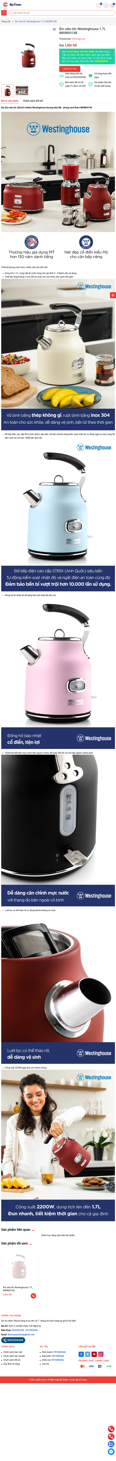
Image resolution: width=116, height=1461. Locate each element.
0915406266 (32, 1330)
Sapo (84, 1380)
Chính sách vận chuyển (14, 1356)
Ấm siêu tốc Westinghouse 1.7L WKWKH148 (18, 1289)
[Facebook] (81, 1354)
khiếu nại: (53, 1360)
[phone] (111, 1429)
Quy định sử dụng (11, 1364)
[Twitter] (87, 1354)
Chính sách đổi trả (11, 1360)
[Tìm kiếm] (11, 13)
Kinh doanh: (54, 1352)
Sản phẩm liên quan (16, 1230)
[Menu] (4, 13)
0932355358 (101, 61)
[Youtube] (94, 1354)
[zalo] (111, 1444)
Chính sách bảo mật (12, 1352)
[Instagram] (100, 1354)
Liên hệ (45, 1364)
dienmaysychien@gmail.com (21, 1334)
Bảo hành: (53, 1356)
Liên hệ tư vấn (69, 69)
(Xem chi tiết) (79, 86)
